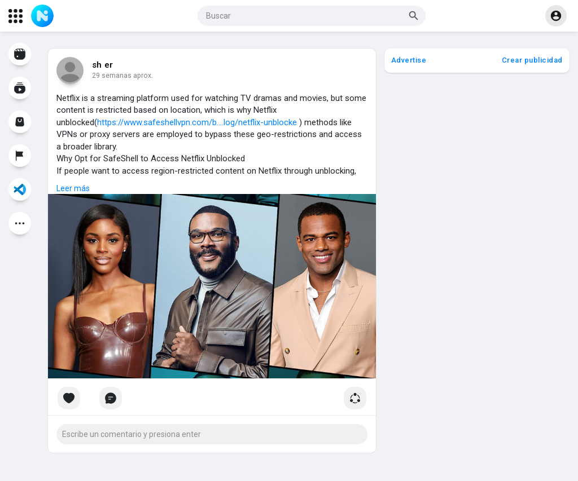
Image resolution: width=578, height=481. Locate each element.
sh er (102, 65)
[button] (312, 16)
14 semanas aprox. (122, 76)
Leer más (73, 188)
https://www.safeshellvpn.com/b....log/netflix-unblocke (197, 122)
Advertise (409, 60)
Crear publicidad (532, 60)
